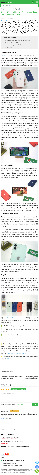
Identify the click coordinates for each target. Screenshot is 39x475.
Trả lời (2, 418)
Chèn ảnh (20, 404)
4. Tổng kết (8, 47)
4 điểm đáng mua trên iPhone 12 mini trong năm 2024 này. (12, 377)
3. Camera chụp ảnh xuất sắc (13, 45)
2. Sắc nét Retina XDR (11, 42)
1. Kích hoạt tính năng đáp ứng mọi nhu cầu (17, 40)
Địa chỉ (3, 458)
